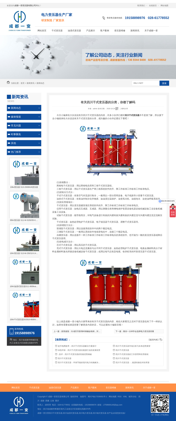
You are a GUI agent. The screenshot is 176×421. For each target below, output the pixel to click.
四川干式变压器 (122, 350)
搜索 (164, 83)
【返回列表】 (153, 340)
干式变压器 (57, 30)
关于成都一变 (151, 30)
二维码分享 (124, 109)
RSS (120, 396)
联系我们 (141, 5)
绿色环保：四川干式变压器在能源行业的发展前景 (79, 350)
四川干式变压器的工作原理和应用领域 (132, 354)
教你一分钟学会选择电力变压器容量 (138, 331)
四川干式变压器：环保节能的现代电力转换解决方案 (80, 362)
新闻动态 (40, 83)
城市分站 (132, 396)
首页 (22, 83)
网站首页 (42, 30)
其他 (13, 143)
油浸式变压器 (74, 30)
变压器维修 (119, 30)
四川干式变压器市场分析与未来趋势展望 (133, 346)
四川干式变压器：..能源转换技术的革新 (132, 362)
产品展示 (90, 30)
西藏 (47, 401)
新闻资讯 (134, 30)
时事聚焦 (16, 134)
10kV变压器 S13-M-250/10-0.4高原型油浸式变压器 (24, 253)
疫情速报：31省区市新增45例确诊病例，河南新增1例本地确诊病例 (90, 331)
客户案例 (104, 30)
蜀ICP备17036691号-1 (97, 396)
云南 (52, 401)
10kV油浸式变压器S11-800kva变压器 (24, 286)
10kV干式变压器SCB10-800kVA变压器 (24, 319)
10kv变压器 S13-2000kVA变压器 (24, 187)
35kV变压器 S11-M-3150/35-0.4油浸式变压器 (24, 220)
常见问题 (16, 125)
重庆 (57, 401)
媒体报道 (16, 116)
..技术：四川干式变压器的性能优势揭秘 (75, 354)
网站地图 (164, 5)
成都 (42, 401)
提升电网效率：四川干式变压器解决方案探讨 (77, 346)
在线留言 (153, 5)
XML (125, 396)
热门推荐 (16, 152)
